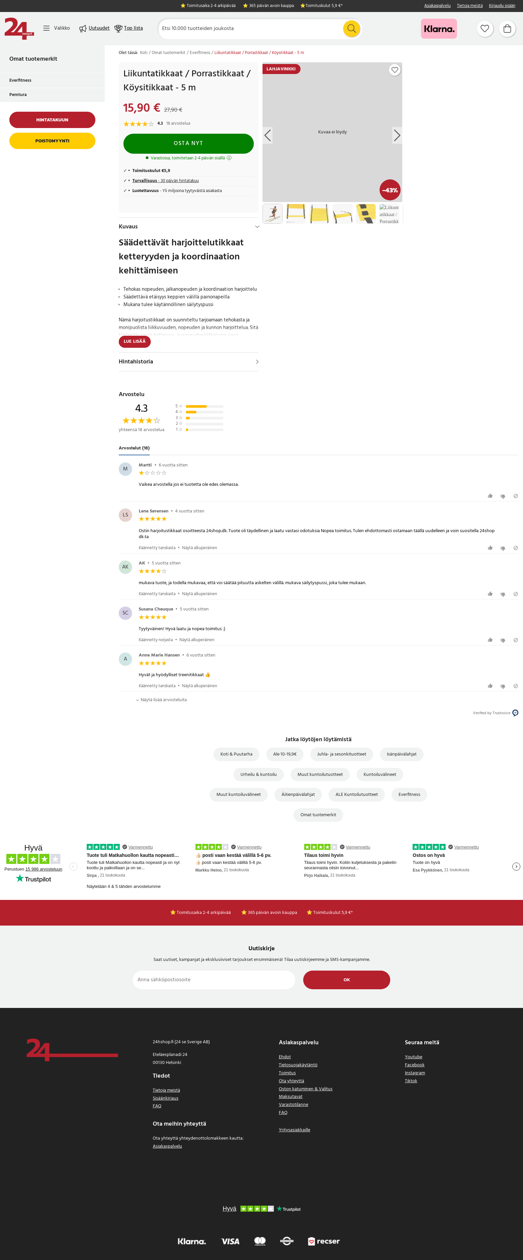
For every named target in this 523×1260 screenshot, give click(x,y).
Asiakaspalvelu (437, 6)
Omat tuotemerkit (33, 59)
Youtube (413, 1057)
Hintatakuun (52, 119)
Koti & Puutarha (236, 754)
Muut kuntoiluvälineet (238, 795)
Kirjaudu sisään (502, 6)
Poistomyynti (52, 140)
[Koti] (19, 29)
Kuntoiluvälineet (380, 775)
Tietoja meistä (470, 6)
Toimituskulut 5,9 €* (324, 6)
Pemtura (18, 95)
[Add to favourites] (395, 70)
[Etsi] (259, 28)
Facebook (415, 1065)
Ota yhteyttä (291, 1081)
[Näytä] (257, 361)
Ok (347, 980)
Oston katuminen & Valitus (306, 1089)
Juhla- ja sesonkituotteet (341, 754)
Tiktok (411, 1081)
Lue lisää (135, 341)
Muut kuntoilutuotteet (320, 775)
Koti (143, 53)
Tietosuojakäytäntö (298, 1065)
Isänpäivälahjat (402, 754)
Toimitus (287, 1073)
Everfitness (20, 80)
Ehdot (285, 1057)
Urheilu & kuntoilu (258, 775)
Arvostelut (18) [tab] (134, 448)
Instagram (415, 1073)
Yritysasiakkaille (294, 1130)
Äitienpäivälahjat (298, 795)
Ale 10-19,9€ (285, 754)
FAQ (157, 1106)
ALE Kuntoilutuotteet (357, 795)
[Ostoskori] (507, 28)
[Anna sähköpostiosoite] (214, 980)
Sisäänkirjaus (165, 1098)
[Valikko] (56, 28)
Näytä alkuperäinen (199, 548)
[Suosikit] (485, 28)
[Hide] (257, 226)
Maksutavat (291, 1097)
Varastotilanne (293, 1105)
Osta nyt (188, 143)
